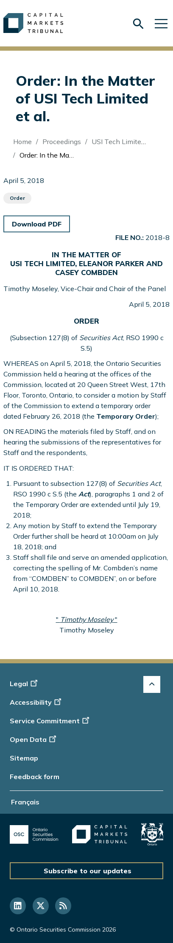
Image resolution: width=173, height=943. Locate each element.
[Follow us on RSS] (63, 905)
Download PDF (36, 224)
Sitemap (24, 758)
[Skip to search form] (138, 23)
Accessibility (37, 702)
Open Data (34, 739)
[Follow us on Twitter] (41, 905)
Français (25, 802)
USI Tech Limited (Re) (125, 141)
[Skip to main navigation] (161, 23)
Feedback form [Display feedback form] (34, 776)
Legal (25, 683)
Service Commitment (50, 721)
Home (22, 141)
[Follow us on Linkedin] (18, 905)
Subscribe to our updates (87, 871)
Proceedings (61, 141)
